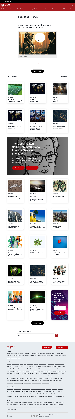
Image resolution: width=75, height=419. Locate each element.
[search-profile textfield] (35, 335)
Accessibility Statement (44, 416)
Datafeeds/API (27, 353)
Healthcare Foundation (35, 373)
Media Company (50, 375)
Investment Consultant (11, 375)
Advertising (42, 353)
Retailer (21, 380)
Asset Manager (51, 364)
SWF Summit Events (6, 1)
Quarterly (54, 353)
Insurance (61, 373)
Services (3, 8)
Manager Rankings (34, 8)
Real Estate (56, 393)
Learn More (34, 168)
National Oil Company (59, 375)
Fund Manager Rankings (12, 355)
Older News (37, 71)
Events (72, 8)
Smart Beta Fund (26, 396)
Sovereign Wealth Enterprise (44, 355)
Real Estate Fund (10, 396)
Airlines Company (43, 364)
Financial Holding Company (51, 371)
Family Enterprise (20, 371)
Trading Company (27, 383)
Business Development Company (49, 366)
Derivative (17, 391)
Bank (8, 366)
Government (9, 373)
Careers (56, 355)
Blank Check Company (14, 366)
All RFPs (8, 402)
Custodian (50, 402)
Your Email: (56, 305)
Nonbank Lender (20, 378)
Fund (65, 371)
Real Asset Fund (49, 393)
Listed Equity (9, 393)
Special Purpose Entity (47, 380)
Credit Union (29, 368)
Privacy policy (42, 414)
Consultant (48, 389)
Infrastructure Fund (53, 391)
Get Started (20, 168)
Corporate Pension (22, 368)
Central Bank (9, 368)
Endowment (55, 368)
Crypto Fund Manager (38, 368)
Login (72, 5)
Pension (26, 378)
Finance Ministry (41, 371)
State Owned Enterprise (58, 380)
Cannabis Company (61, 366)
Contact (8, 358)
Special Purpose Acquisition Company (39, 396)
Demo (68, 5)
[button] (4, 9)
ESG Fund (23, 391)
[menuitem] (9, 354)
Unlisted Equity (51, 396)
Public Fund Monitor (35, 353)
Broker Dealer (30, 366)
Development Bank (48, 368)
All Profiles (9, 364)
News (11, 8)
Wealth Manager (45, 383)
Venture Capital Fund (60, 396)
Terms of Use (14, 358)
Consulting (48, 353)
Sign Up (60, 313)
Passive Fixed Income (31, 393)
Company (15, 368)
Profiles (46, 8)
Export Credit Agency (11, 371)
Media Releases (62, 355)
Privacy (19, 358)
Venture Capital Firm (36, 383)
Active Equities (17, 389)
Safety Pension (27, 380)
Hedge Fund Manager (45, 373)
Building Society (37, 366)
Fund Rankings (21, 8)
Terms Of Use (49, 414)
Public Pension (48, 378)
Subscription (14, 353)
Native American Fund (11, 378)
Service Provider (18, 396)
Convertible (54, 389)
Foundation (60, 371)
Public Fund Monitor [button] (62, 347)
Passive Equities (22, 393)
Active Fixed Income (26, 389)
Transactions (55, 8)
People (31, 378)
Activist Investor (15, 364)
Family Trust (34, 371)
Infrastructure (45, 391)
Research (27, 355)
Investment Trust (20, 375)
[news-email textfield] (60, 308)
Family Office (28, 371)
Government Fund (25, 373)
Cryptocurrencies (43, 402)
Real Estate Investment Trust (13, 380)
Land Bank (38, 375)
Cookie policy (55, 414)
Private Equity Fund (41, 393)
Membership (20, 353)
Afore (25, 364)
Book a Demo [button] (47, 347)
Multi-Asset (15, 393)
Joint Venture (32, 375)
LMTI (52, 355)
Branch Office (23, 366)
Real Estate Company (57, 378)
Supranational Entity (18, 383)
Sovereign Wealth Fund (36, 380)
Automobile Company (59, 364)
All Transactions (10, 389)
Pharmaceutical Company (38, 378)
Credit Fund (60, 389)
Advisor (21, 364)
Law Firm (44, 375)
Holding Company (55, 373)
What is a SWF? (33, 355)
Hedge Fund (38, 391)
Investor (27, 375)
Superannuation (10, 383)
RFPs (64, 8)
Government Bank (17, 373)
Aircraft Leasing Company (32, 364)
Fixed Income (29, 391)
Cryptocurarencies (10, 391)
